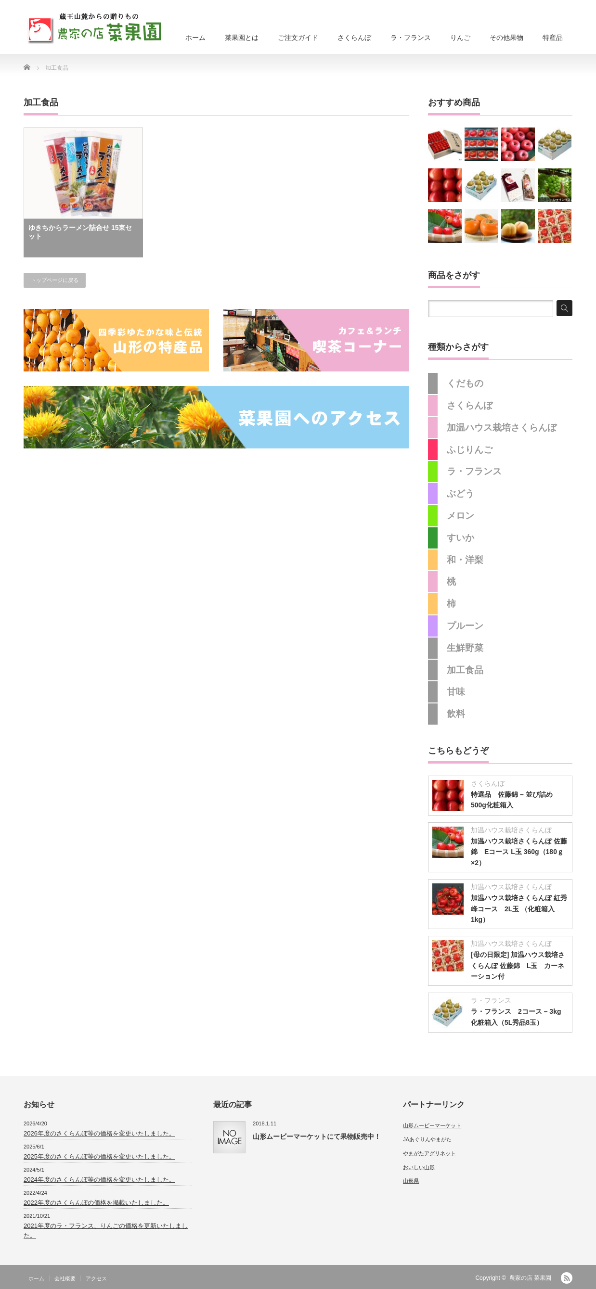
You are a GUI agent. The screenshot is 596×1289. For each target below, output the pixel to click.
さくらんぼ (354, 37)
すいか (460, 538)
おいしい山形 (419, 1167)
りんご (460, 37)
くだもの (465, 383)
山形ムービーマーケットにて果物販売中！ (317, 1136)
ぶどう (460, 493)
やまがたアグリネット (429, 1153)
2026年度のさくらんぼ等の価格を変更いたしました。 (99, 1133)
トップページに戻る (54, 280)
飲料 (456, 714)
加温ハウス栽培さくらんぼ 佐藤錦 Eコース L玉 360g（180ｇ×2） (519, 852)
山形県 (411, 1181)
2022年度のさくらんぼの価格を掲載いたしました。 (96, 1202)
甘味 (456, 692)
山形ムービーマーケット (432, 1125)
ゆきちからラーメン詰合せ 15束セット (80, 232)
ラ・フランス (410, 37)
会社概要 (65, 1278)
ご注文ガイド (298, 37)
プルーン (465, 626)
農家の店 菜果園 (530, 1278)
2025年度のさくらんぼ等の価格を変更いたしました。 (99, 1156)
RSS (566, 1278)
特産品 (553, 37)
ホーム (195, 37)
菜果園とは (242, 37)
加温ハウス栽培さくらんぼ (502, 427)
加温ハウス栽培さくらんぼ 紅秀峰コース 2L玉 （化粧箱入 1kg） (519, 908)
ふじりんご (469, 450)
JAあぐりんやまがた (427, 1139)
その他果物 (506, 37)
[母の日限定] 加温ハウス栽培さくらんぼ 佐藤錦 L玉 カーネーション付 (518, 965)
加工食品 (465, 670)
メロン (460, 515)
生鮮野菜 (465, 648)
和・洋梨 (465, 560)
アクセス (96, 1278)
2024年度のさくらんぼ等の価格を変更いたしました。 (99, 1179)
